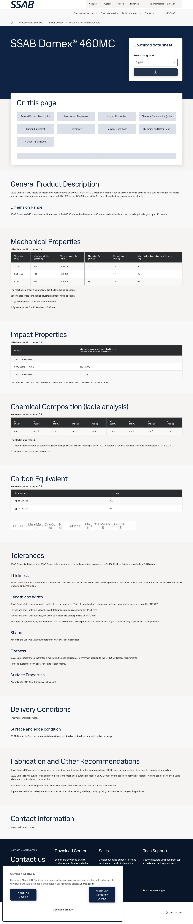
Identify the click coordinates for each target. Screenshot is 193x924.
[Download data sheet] (156, 72)
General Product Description (35, 116)
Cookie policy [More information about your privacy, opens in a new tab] (87, 891)
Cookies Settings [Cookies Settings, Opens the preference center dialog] (63, 909)
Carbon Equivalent (35, 129)
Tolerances (76, 129)
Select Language (144, 55)
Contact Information (35, 141)
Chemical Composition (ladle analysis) (159, 116)
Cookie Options (174, 912)
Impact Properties (117, 116)
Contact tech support (154, 890)
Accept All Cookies (36, 898)
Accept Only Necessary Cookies (90, 898)
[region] (62, 897)
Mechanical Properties (76, 116)
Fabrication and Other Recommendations (159, 129)
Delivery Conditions (117, 129)
